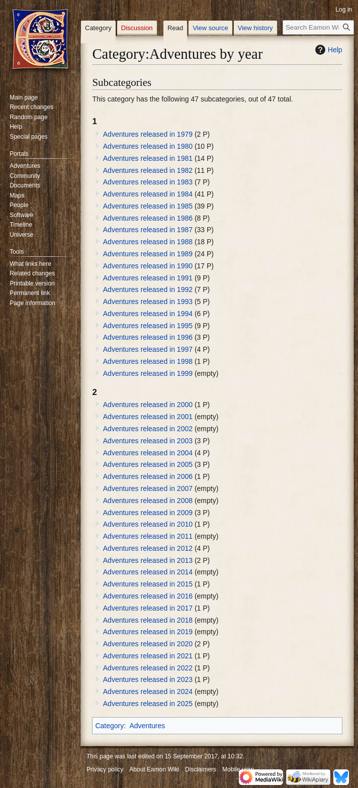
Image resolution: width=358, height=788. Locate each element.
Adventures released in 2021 (148, 656)
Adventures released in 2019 (148, 632)
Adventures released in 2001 (148, 417)
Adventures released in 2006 (148, 476)
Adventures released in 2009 (148, 513)
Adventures (147, 726)
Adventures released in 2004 (148, 453)
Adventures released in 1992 (148, 289)
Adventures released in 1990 (148, 266)
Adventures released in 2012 (148, 548)
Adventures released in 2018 (148, 620)
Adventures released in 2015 (148, 584)
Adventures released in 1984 (148, 194)
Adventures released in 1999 (148, 373)
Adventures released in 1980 (148, 146)
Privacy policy (104, 769)
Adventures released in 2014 (148, 572)
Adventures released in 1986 (148, 218)
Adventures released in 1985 (148, 206)
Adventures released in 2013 (148, 560)
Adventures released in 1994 (148, 314)
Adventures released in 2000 (148, 405)
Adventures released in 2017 (148, 608)
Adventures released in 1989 (148, 254)
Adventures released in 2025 (148, 704)
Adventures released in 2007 (148, 488)
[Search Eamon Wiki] (318, 27)
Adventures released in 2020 (148, 644)
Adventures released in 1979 (148, 134)
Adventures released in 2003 (148, 441)
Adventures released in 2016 (148, 596)
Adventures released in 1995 (148, 326)
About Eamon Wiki (154, 769)
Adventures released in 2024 (148, 691)
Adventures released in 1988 (148, 242)
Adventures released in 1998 (148, 361)
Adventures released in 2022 (148, 668)
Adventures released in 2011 (148, 536)
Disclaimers (200, 769)
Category (109, 726)
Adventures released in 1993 (148, 302)
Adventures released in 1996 (148, 337)
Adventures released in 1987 (148, 230)
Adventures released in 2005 (148, 464)
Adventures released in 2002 (148, 429)
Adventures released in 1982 (148, 170)
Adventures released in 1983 (148, 182)
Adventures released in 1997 (148, 349)
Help (327, 50)
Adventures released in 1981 (148, 158)
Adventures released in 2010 (148, 524)
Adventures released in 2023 (148, 679)
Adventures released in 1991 (148, 278)
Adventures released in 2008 (148, 501)
